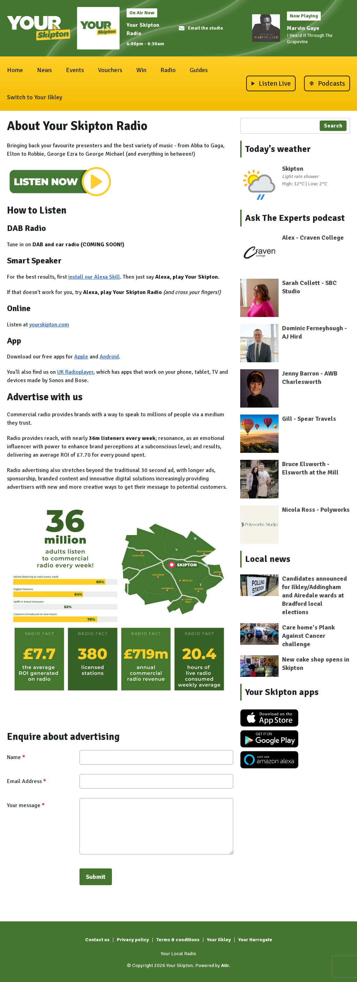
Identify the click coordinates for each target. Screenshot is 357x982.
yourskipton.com (49, 324)
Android (109, 356)
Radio (168, 70)
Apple (81, 356)
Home (15, 70)
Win (141, 70)
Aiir (225, 965)
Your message (26, 805)
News (44, 70)
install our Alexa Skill (94, 276)
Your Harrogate (255, 940)
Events (75, 70)
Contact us (97, 940)
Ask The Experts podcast (295, 218)
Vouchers (110, 70)
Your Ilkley (219, 940)
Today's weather (278, 149)
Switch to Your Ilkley (34, 97)
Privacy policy (133, 940)
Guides (199, 70)
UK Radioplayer (75, 372)
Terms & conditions (177, 940)
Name (16, 757)
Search (333, 125)
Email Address (26, 781)
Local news (267, 559)
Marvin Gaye (303, 28)
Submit (96, 877)
